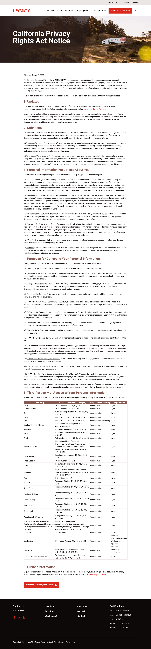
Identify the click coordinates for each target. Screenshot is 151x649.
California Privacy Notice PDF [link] (41, 585)
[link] (21, 10)
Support (126, 3)
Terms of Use (70, 642)
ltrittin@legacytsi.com (97, 574)
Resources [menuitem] (82, 606)
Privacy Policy (40, 642)
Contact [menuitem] (81, 616)
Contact (135, 3)
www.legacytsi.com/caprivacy (95, 109)
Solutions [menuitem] (49, 606)
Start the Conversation (120, 10)
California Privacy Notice (55, 642)
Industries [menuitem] (49, 611)
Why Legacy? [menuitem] (51, 616)
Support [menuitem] (81, 611)
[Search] (135, 11)
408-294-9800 (113, 3)
